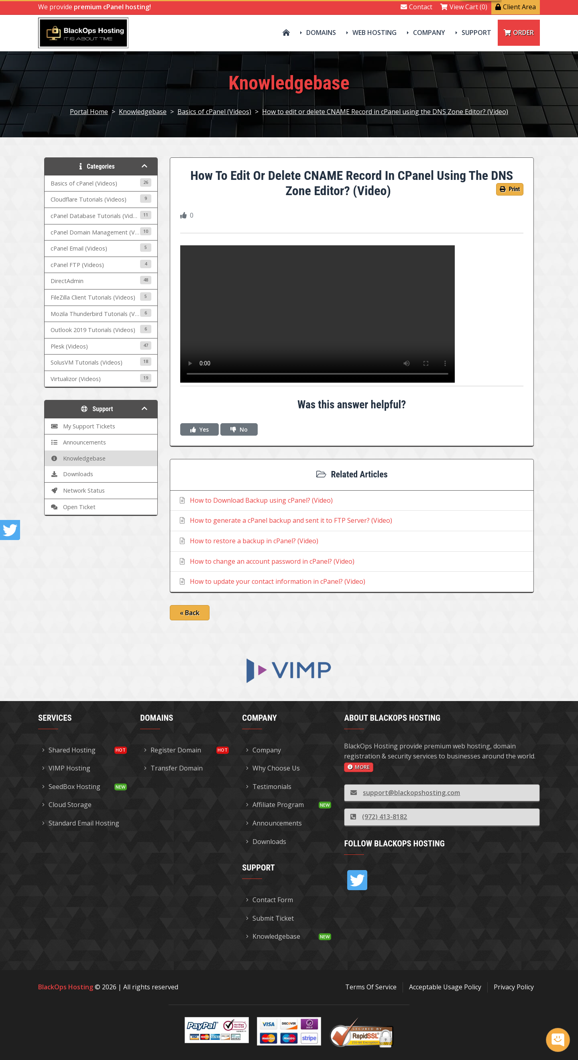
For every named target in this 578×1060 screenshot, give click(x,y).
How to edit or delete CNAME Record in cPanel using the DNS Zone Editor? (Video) (385, 111)
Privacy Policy (514, 987)
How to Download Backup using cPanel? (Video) (255, 500)
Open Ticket (73, 507)
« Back (189, 612)
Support (476, 32)
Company (429, 32)
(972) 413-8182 (378, 816)
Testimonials (268, 786)
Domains (321, 32)
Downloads (72, 474)
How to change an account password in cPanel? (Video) (266, 561)
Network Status (78, 490)
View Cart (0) (463, 6)
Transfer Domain (173, 768)
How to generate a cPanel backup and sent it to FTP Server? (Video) (285, 520)
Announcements (78, 442)
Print (510, 189)
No (239, 429)
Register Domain (172, 750)
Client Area (515, 6)
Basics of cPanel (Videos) (214, 111)
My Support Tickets (83, 426)
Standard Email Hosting (80, 823)
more (359, 767)
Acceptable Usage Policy (445, 987)
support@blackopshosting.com (405, 792)
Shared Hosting (69, 750)
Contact (416, 6)
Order (519, 32)
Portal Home (89, 111)
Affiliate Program (275, 804)
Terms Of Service (371, 987)
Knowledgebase (143, 111)
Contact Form (269, 899)
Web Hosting (374, 32)
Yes (199, 429)
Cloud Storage (67, 804)
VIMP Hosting (66, 768)
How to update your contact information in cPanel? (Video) (271, 581)
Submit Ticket (270, 918)
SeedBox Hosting (71, 786)
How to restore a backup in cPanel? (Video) (248, 540)
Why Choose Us (273, 768)
